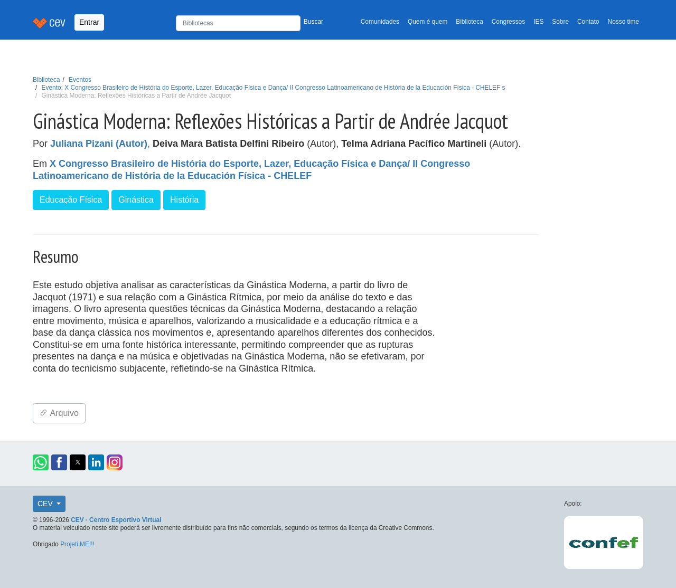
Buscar (313, 21)
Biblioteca (469, 21)
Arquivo (59, 413)
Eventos (80, 79)
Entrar (89, 22)
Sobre (560, 21)
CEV (46, 503)
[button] (41, 462)
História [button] (184, 199)
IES (538, 21)
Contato (588, 21)
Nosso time (623, 21)
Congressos (508, 21)
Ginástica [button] (136, 199)
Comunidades (380, 21)
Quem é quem (427, 21)
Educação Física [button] (71, 199)
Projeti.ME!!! (77, 544)
